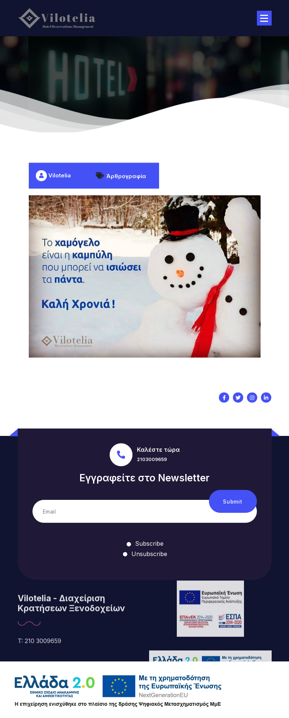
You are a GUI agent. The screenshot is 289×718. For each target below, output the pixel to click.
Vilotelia (53, 189)
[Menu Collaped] (264, 18)
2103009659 (152, 459)
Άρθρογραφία (126, 190)
